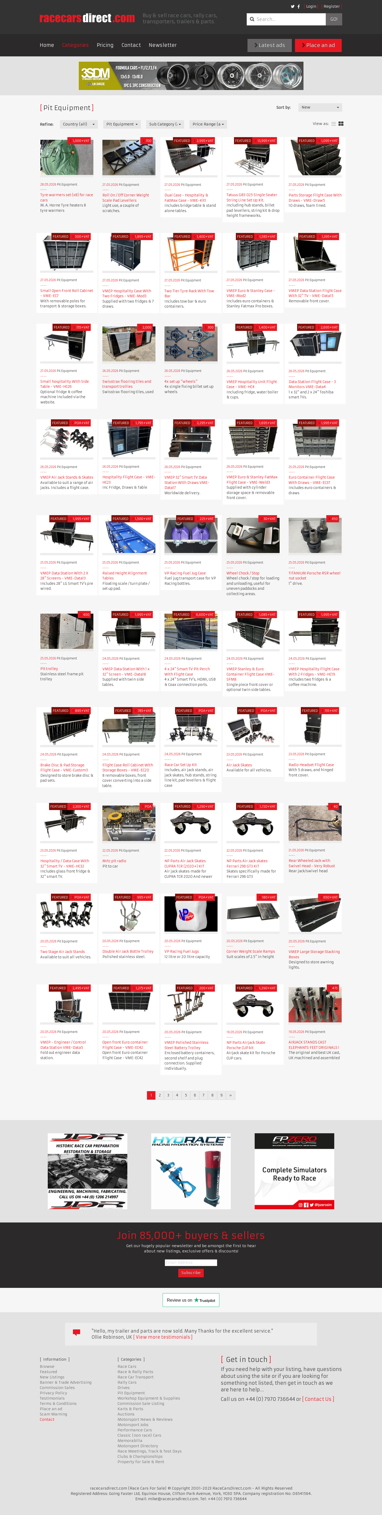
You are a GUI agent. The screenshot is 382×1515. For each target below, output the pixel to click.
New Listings (52, 1377)
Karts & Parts (130, 1408)
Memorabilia (130, 1440)
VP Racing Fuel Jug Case (185, 573)
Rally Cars (127, 1382)
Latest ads (269, 45)
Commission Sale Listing (141, 1403)
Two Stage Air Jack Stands (62, 952)
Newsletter (163, 45)
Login (311, 6)
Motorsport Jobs (133, 1424)
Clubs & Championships (140, 1456)
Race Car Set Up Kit (180, 765)
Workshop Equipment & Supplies (149, 1398)
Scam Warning (53, 1414)
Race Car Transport (136, 1377)
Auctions (126, 1414)
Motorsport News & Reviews (145, 1419)
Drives (124, 1387)
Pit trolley (49, 669)
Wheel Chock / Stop (243, 573)
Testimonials (52, 1398)
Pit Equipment (131, 1393)
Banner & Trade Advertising (66, 1382)
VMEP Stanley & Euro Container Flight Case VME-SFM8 (251, 674)
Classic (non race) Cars (139, 1435)
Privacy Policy (53, 1393)
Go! (333, 19)
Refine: (46, 124)
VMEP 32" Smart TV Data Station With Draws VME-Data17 (186, 482)
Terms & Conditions (58, 1403)
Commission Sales (57, 1387)
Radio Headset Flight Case (311, 765)
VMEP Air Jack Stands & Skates (66, 477)
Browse (47, 1366)
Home (47, 45)
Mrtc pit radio (114, 861)
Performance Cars (135, 1430)
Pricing (105, 45)
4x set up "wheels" (180, 381)
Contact (131, 45)
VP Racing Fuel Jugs (181, 951)
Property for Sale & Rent (141, 1461)
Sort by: (283, 107)
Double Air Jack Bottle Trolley (128, 951)
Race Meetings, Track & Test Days (150, 1451)
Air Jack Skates (239, 765)
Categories (75, 45)
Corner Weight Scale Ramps (251, 951)
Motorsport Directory (138, 1446)
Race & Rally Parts (135, 1371)
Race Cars (127, 1366)
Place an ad (318, 45)
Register (332, 6)
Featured (48, 1371)
